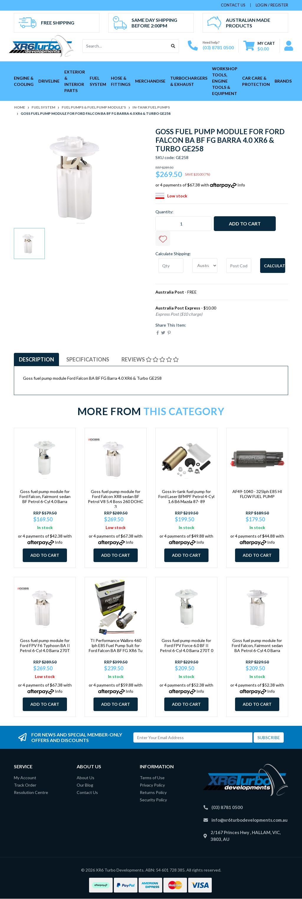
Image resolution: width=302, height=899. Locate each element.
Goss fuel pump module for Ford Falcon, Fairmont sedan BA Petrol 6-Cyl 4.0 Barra (257, 645)
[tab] (36, 359)
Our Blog (85, 784)
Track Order (25, 784)
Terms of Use (152, 777)
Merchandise (150, 80)
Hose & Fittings (120, 81)
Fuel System (98, 81)
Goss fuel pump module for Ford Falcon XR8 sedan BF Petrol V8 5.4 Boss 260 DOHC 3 (115, 499)
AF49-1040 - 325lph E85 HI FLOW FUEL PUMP (257, 494)
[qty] (170, 265)
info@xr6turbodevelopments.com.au (249, 820)
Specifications (87, 359)
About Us (85, 777)
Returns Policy (153, 792)
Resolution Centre (31, 792)
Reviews (150, 359)
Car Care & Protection (256, 81)
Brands (283, 80)
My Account (25, 777)
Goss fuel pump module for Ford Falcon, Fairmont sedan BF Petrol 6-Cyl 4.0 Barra (44, 496)
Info (241, 184)
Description (36, 359)
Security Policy (153, 799)
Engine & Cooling (24, 81)
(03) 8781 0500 (218, 47)
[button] (162, 238)
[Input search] (125, 46)
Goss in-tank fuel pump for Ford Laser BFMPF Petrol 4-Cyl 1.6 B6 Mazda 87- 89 (186, 496)
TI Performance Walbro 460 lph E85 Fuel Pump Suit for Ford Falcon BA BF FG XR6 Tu (115, 645)
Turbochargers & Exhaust (188, 81)
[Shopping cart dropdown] (259, 46)
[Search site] (173, 46)
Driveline (49, 80)
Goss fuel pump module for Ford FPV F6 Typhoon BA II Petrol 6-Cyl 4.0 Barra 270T (45, 645)
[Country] (204, 265)
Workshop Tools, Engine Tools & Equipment (224, 81)
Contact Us (87, 792)
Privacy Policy (152, 784)
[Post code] (238, 265)
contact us (233, 5)
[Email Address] (192, 737)
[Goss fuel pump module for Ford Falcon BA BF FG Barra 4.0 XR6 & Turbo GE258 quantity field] (183, 223)
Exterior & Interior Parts (74, 81)
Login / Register (272, 5)
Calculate (274, 265)
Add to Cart (245, 223)
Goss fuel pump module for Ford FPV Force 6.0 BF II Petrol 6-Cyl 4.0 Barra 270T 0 (186, 645)
